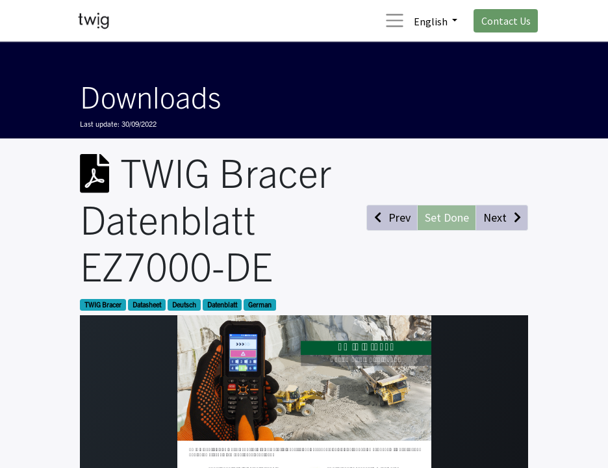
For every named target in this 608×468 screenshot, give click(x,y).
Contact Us (506, 20)
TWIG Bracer (102, 304)
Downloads (150, 95)
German (260, 304)
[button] (392, 217)
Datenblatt (222, 304)
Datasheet (147, 304)
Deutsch (184, 304)
